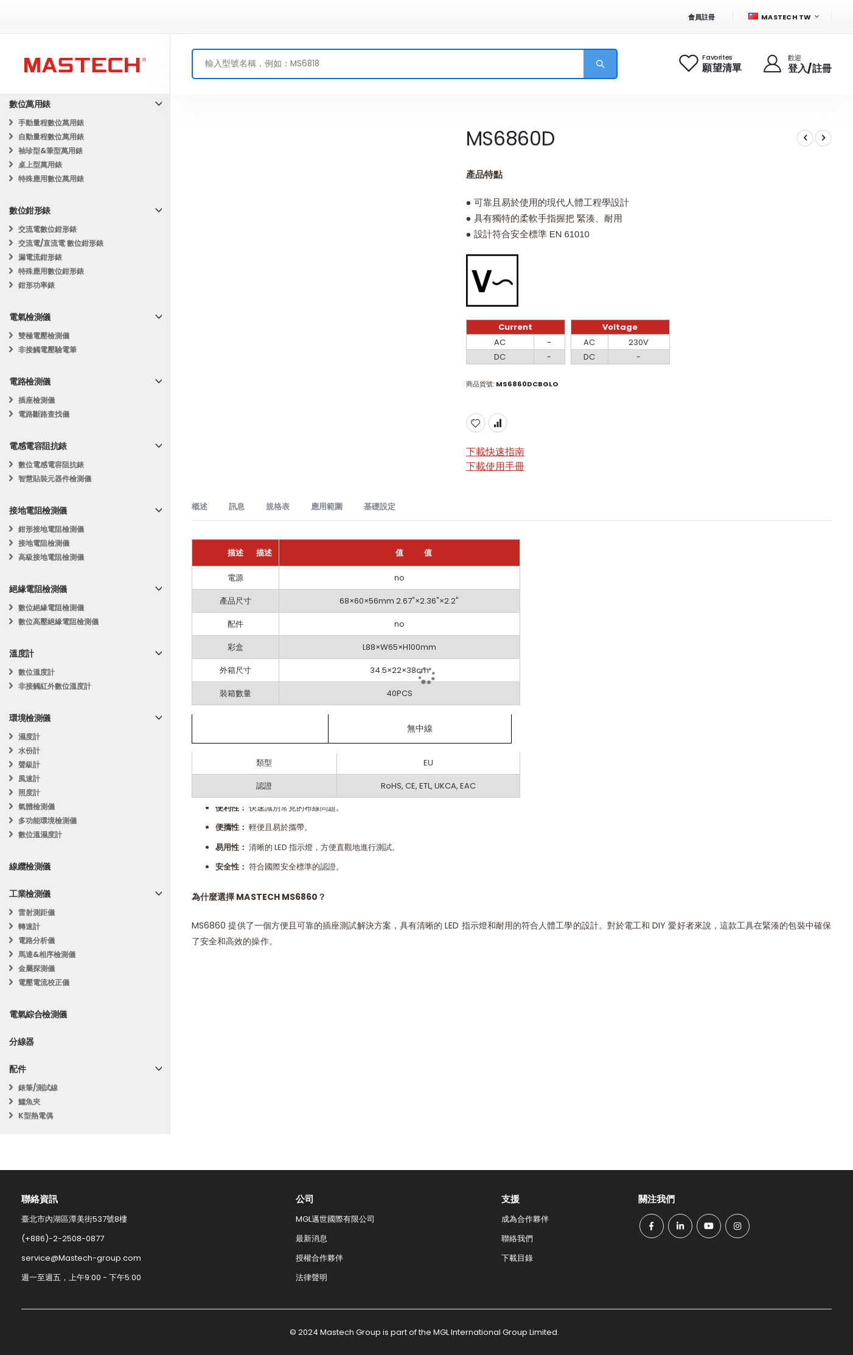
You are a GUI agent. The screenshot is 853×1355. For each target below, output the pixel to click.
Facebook (651, 1226)
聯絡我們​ (517, 1238)
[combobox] (404, 64)
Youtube (709, 1226)
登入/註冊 (810, 68)
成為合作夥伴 (525, 1219)
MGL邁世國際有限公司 (335, 1219)
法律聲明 (311, 1277)
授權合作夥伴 (319, 1258)
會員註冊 (701, 17)
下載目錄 (517, 1258)
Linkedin (680, 1226)
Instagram (737, 1226)
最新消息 (311, 1238)
